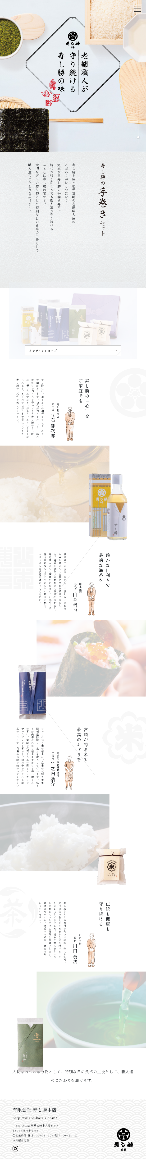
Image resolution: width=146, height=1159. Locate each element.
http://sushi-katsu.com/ (35, 1117)
